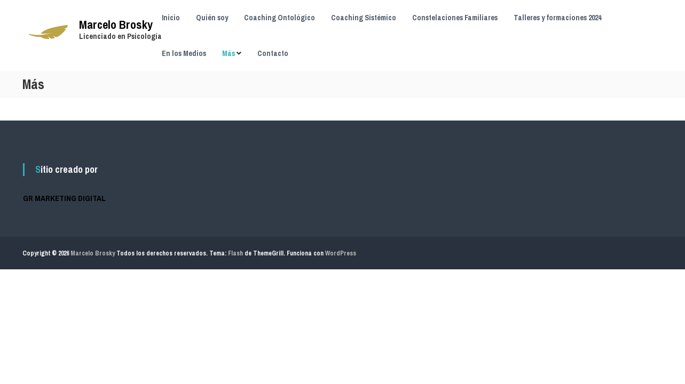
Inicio (171, 17)
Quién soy (212, 17)
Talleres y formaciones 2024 (557, 17)
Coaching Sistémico (363, 17)
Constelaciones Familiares (455, 17)
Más (228, 53)
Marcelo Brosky (116, 25)
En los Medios (184, 53)
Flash (235, 253)
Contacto (272, 53)
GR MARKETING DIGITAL (64, 198)
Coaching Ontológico (279, 17)
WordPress (340, 253)
